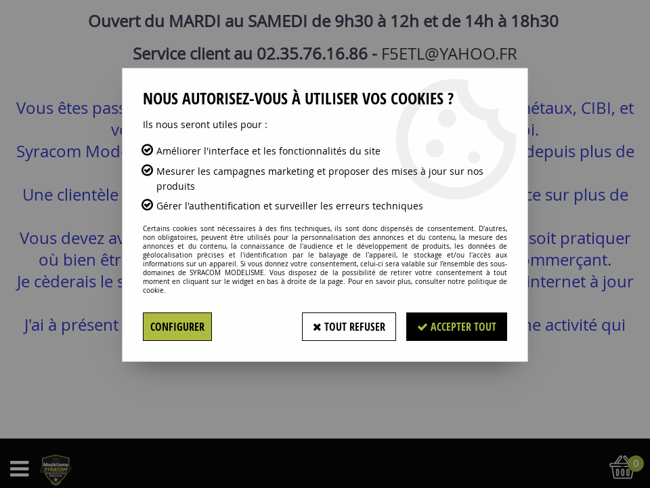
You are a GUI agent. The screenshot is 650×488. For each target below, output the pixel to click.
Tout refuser (349, 326)
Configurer (177, 326)
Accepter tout (456, 326)
